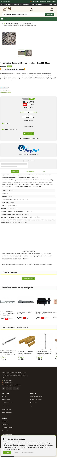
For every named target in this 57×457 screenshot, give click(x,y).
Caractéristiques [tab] (30, 171)
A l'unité (6, 129)
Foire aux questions (7, 412)
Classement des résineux (36, 396)
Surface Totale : (28, 115)
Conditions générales (7, 402)
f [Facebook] (3, 388)
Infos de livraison (6, 406)
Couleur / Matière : (28, 120)
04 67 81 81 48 (5, 1)
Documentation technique (36, 399)
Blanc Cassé (7, 123)
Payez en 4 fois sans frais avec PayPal (28, 154)
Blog (31, 406)
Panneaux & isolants (7, 434)
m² (34, 117)
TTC (31, 98)
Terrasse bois (5, 421)
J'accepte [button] (7, 452)
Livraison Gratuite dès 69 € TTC (30, 138)
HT (25, 98)
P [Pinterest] (10, 388)
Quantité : (28, 110)
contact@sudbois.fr (7, 382)
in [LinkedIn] (17, 388)
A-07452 (9, 66)
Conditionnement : (28, 126)
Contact (4, 396)
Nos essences (33, 402)
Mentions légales (6, 399)
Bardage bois (5, 424)
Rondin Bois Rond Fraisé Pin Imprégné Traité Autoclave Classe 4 (25, 353)
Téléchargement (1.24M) (28, 278)
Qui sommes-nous (6, 409)
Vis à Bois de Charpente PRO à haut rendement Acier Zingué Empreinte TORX (44, 353)
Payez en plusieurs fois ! (28, 160)
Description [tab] (15, 171)
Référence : (3, 66)
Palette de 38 (13, 129)
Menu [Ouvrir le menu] (4, 19)
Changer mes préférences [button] (28, 452)
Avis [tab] (43, 171)
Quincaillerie (5, 431)
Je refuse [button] (15, 452)
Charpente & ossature (7, 427)
